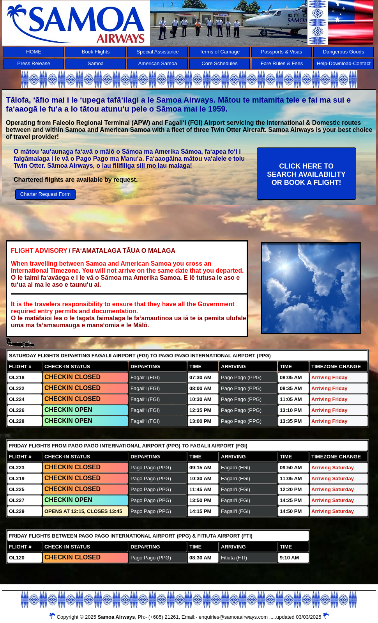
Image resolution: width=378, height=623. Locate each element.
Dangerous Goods (343, 52)
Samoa (96, 63)
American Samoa (157, 63)
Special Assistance (157, 52)
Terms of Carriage (220, 52)
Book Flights (96, 52)
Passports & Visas (281, 52)
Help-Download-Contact (344, 63)
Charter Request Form (45, 194)
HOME (33, 52)
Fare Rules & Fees (282, 63)
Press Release (33, 63)
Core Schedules (219, 63)
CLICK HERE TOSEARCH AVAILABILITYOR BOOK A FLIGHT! (306, 174)
